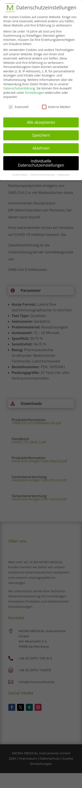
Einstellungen (34, 90)
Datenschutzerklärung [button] (43, 172)
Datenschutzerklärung (19, 86)
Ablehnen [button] (40, 145)
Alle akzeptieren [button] (41, 119)
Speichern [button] (41, 132)
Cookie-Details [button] (20, 172)
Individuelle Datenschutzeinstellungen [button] (41, 161)
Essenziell (18, 104)
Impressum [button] (64, 172)
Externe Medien (56, 104)
